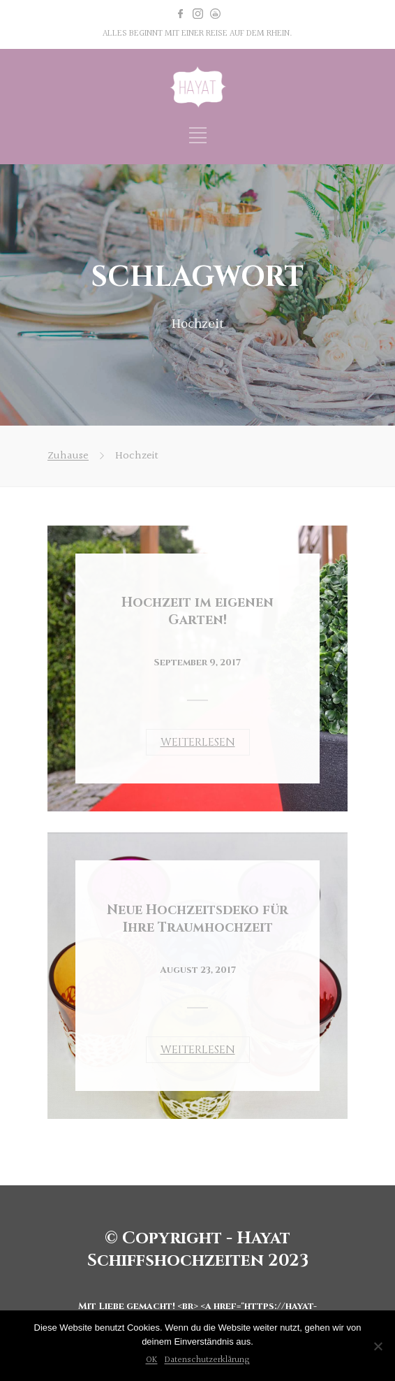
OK (152, 1360)
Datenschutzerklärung (207, 1360)
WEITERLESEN (198, 742)
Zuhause (68, 456)
